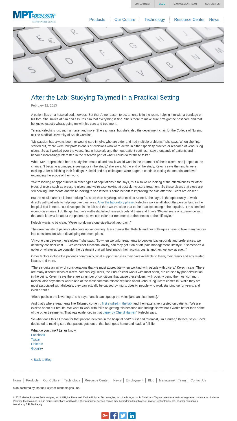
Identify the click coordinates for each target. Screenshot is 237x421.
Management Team (185, 4)
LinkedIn (37, 344)
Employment (143, 4)
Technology (155, 19)
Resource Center (189, 19)
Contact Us (212, 4)
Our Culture (124, 19)
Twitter (35, 339)
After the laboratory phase (116, 202)
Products (97, 19)
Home (17, 380)
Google (36, 348)
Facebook (38, 335)
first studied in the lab (117, 303)
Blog (162, 4)
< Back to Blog (41, 359)
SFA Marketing (34, 404)
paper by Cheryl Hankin (119, 312)
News (214, 19)
